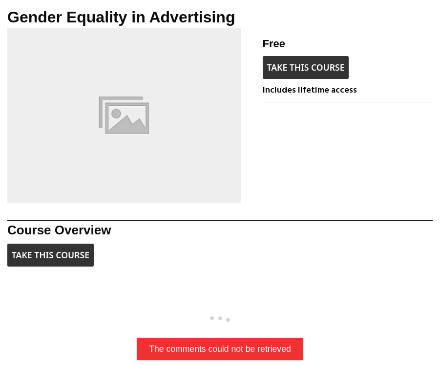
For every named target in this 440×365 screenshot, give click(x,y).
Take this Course (305, 67)
